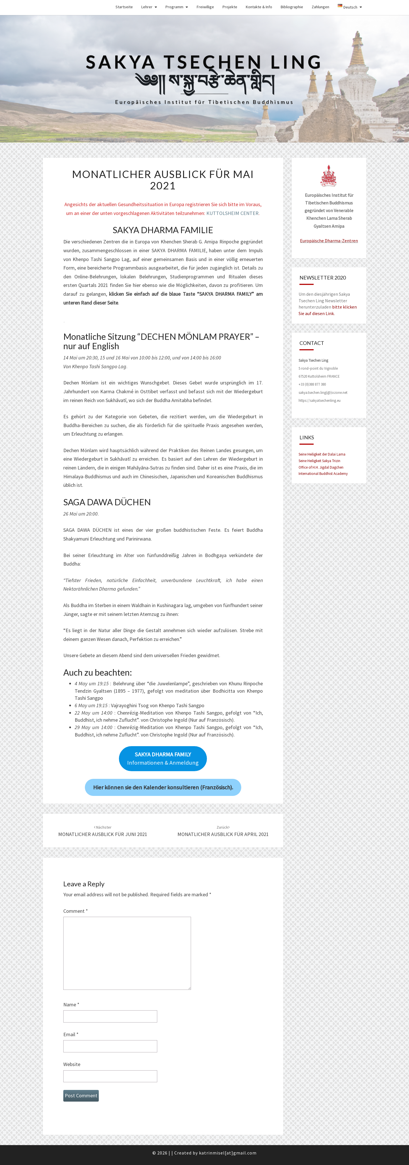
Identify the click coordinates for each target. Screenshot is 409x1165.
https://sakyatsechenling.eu (320, 400)
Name (71, 1004)
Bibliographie (292, 6)
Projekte (230, 6)
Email (71, 1034)
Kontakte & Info (259, 6)
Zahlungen (320, 6)
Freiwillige (205, 6)
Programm (174, 6)
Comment (75, 911)
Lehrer (146, 6)
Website (71, 1064)
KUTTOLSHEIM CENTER (232, 213)
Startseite (124, 6)
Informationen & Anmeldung (163, 758)
